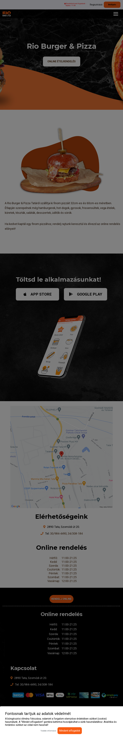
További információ (48, 731)
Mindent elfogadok (69, 730)
